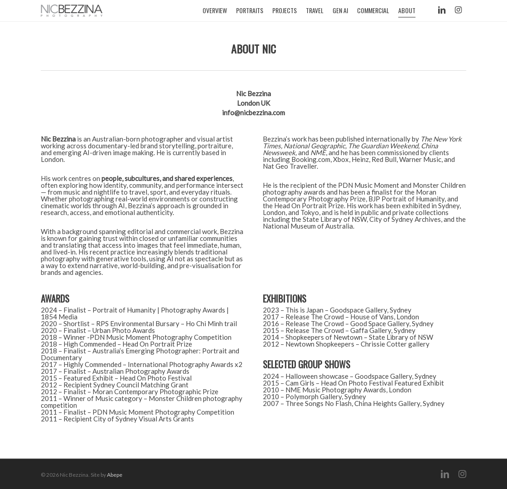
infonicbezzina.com (253, 112)
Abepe (114, 474)
